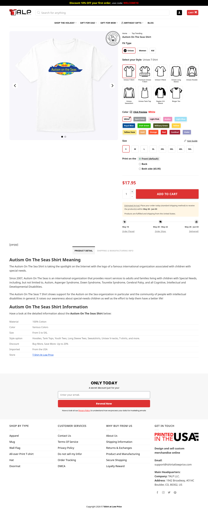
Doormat (14, 466)
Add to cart (167, 194)
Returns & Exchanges (119, 448)
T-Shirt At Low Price (42, 354)
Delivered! (194, 231)
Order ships (160, 231)
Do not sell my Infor (70, 454)
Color (134, 112)
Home (124, 33)
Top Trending (137, 33)
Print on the (129, 158)
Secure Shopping (116, 460)
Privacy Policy (84, 410)
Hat (11, 460)
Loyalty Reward (115, 466)
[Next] (112, 85)
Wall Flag (14, 448)
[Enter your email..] (104, 394)
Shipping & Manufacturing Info (115, 251)
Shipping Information (119, 441)
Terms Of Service (68, 441)
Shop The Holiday (65, 22)
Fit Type (126, 43)
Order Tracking (67, 460)
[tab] (84, 250)
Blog (151, 23)
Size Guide (192, 140)
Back (143, 164)
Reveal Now (104, 403)
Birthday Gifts (132, 22)
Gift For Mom (109, 22)
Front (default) (149, 158)
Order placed (128, 231)
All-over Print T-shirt (21, 454)
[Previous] (15, 85)
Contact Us (64, 435)
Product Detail (84, 251)
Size (159, 141)
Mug (12, 441)
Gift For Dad (88, 22)
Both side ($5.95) (150, 168)
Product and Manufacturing (123, 454)
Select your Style (132, 59)
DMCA (61, 466)
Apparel (14, 435)
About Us (111, 435)
